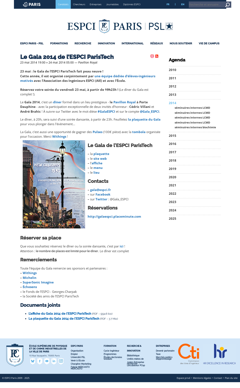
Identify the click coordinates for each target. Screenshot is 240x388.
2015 (172, 141)
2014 (172, 109)
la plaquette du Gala (144, 125)
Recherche (83, 49)
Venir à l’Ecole (78, 366)
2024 (172, 216)
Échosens (30, 293)
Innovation (106, 49)
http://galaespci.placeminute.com (114, 222)
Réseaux (156, 49)
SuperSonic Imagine (38, 288)
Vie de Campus (209, 49)
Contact (218, 383)
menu (98, 173)
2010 (172, 76)
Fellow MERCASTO (80, 373)
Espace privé (183, 383)
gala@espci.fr (100, 195)
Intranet (203, 2)
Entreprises (95, 10)
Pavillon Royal (124, 108)
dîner (57, 108)
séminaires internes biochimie (195, 133)
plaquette (101, 159)
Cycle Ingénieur (111, 357)
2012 (172, 92)
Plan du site (231, 383)
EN (182, 10)
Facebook (103, 200)
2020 (172, 183)
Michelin (29, 283)
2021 (172, 191)
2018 (172, 166)
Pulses (97, 138)
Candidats (63, 10)
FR (168, 10)
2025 (172, 224)
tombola (138, 138)
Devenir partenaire (165, 357)
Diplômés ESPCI (132, 10)
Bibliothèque (133, 361)
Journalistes (112, 10)
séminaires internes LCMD (192, 113)
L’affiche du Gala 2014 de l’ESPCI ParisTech (60, 319)
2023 (172, 208)
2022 (172, 199)
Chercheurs (79, 10)
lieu (96, 178)
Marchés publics (164, 363)
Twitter (101, 205)
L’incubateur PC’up (136, 371)
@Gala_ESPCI (149, 117)
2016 (172, 149)
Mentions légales (202, 383)
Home (213, 2)
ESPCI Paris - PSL (32, 49)
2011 (172, 84)
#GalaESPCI (106, 117)
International (133, 49)
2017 (172, 158)
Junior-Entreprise (135, 368)
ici (121, 252)
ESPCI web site (14, 3)
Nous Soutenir (181, 49)
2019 (172, 174)
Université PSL (78, 363)
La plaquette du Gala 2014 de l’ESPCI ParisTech (64, 324)
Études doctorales (113, 363)
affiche (97, 169)
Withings (59, 142)
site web (100, 164)
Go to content (226, 2)
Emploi (74, 360)
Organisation (77, 357)
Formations (59, 49)
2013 (172, 100)
